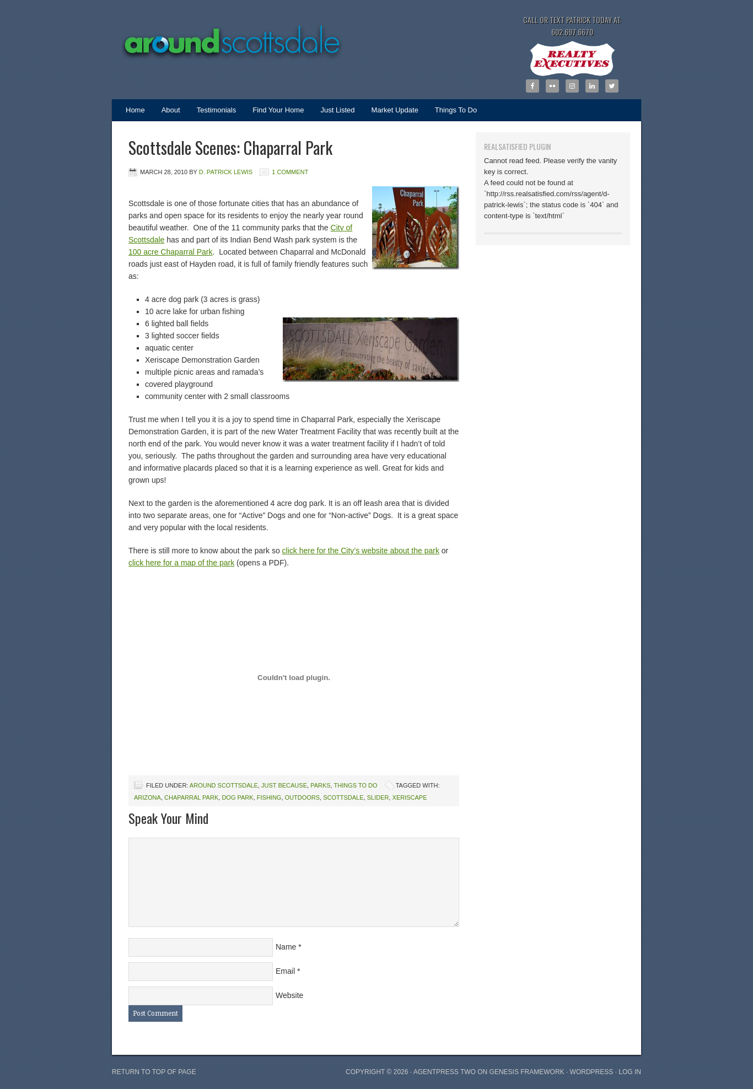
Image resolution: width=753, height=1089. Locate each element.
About (171, 110)
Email (285, 971)
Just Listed (333, 113)
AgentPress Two (444, 1072)
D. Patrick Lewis (225, 172)
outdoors (302, 797)
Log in (629, 1072)
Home (135, 110)
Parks (320, 785)
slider (378, 797)
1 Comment (290, 172)
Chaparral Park (191, 797)
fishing (269, 797)
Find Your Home (278, 110)
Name (286, 946)
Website (289, 995)
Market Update (390, 113)
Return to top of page (154, 1072)
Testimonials (216, 110)
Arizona (147, 797)
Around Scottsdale (222, 36)
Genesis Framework (527, 1072)
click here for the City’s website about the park (360, 550)
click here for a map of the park (181, 562)
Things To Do (456, 110)
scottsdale (343, 797)
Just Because (284, 785)
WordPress (592, 1072)
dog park (237, 797)
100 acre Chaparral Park (170, 251)
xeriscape (409, 797)
